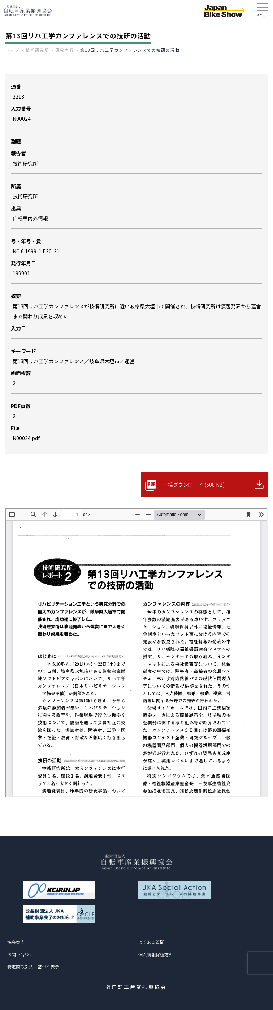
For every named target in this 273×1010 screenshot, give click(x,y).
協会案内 (16, 942)
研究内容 (64, 50)
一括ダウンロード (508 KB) (194, 484)
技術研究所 (37, 50)
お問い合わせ (20, 954)
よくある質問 (151, 942)
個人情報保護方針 (155, 954)
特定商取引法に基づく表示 (33, 966)
